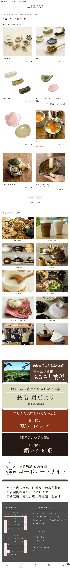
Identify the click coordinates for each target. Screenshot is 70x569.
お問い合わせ (54, 513)
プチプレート (7, 141)
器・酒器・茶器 (12, 14)
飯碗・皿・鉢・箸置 (24, 14)
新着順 (19, 24)
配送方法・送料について (40, 517)
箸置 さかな (7, 58)
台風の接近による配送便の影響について (20, 1)
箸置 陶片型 (7, 99)
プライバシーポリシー (56, 517)
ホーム (4, 14)
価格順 (13, 24)
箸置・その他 (34, 14)
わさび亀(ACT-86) (9, 184)
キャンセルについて (39, 523)
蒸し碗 (38, 141)
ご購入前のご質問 (38, 537)
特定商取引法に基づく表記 (58, 520)
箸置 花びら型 (40, 58)
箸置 (37, 101)
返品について (37, 520)
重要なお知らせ (4, 1)
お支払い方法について (39, 513)
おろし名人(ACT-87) (42, 186)
